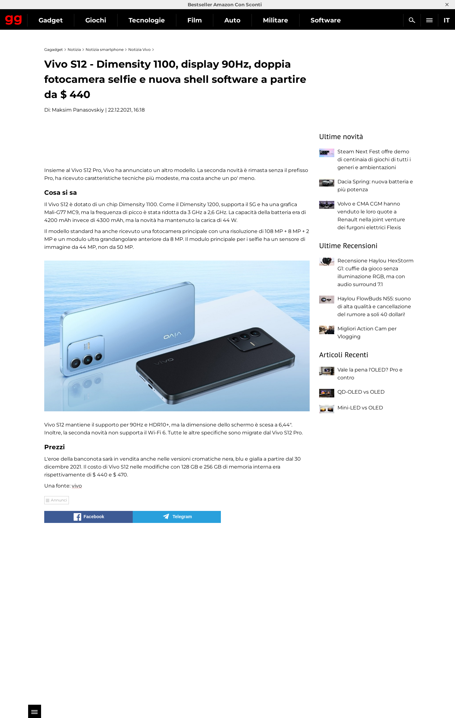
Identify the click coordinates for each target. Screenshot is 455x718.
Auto (290, 20)
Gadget (108, 20)
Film (252, 20)
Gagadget (42, 17)
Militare (333, 20)
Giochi (153, 20)
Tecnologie (204, 20)
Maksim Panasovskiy (78, 110)
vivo (77, 652)
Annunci (59, 666)
